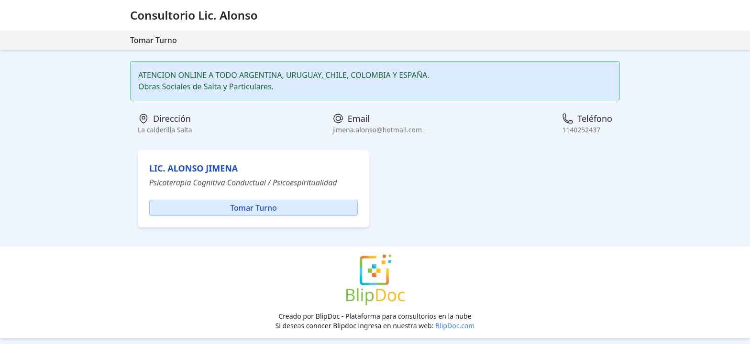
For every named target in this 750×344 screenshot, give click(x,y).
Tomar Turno (153, 40)
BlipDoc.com (454, 325)
